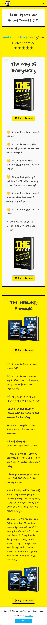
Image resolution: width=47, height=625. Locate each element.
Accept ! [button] (23, 621)
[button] (2, 3)
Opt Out (29, 615)
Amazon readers (15, 37)
